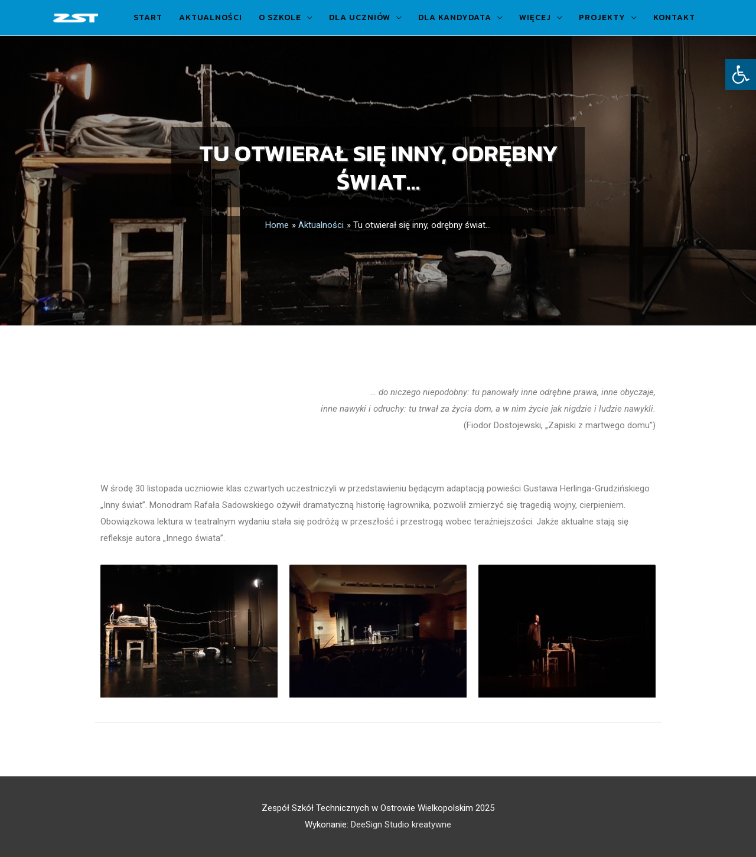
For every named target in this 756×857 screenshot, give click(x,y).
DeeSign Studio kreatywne (401, 824)
